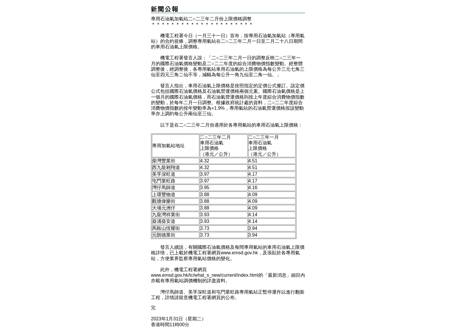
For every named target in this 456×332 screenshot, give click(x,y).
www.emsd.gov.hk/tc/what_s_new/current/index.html (205, 275)
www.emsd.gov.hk (239, 252)
